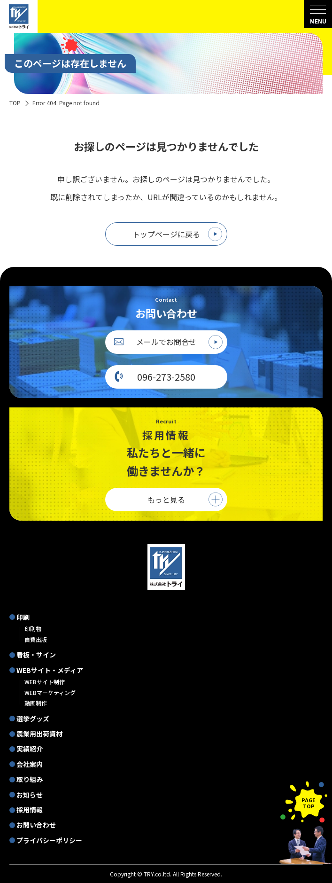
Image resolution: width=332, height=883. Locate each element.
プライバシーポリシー (49, 840)
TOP (15, 103)
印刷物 (32, 629)
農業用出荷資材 (39, 733)
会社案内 (29, 764)
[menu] (318, 14)
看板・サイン (36, 654)
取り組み (29, 779)
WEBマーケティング (50, 692)
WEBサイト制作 (44, 682)
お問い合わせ (36, 824)
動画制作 (35, 703)
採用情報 (29, 809)
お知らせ (29, 794)
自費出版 (35, 639)
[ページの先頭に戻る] (303, 802)
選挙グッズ (32, 718)
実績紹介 (29, 748)
